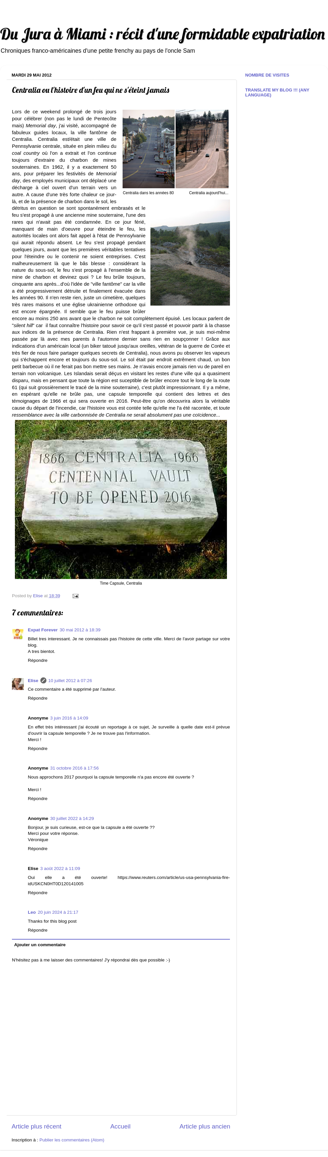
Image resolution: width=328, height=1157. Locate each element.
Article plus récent (36, 1126)
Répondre (37, 660)
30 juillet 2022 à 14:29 (72, 818)
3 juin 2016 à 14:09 (69, 718)
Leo (32, 912)
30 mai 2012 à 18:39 (80, 629)
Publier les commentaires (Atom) (71, 1139)
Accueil (120, 1126)
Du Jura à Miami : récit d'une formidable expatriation (162, 33)
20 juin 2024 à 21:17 (58, 912)
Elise (33, 680)
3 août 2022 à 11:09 (60, 868)
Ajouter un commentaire (40, 944)
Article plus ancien (205, 1126)
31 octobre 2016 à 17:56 (74, 768)
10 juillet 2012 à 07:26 (70, 680)
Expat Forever (43, 629)
